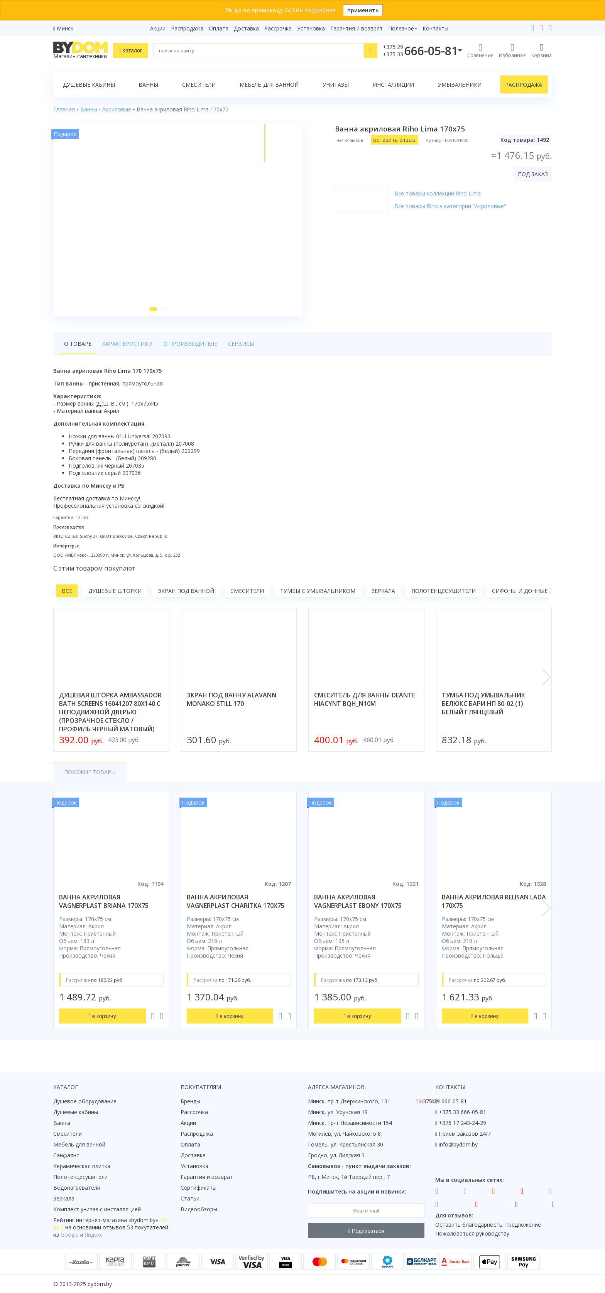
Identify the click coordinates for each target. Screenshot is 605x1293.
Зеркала (383, 590)
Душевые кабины (89, 84)
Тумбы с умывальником (317, 590)
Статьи (190, 1198)
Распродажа (187, 28)
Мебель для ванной (269, 84)
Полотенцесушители (443, 590)
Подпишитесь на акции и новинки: (357, 1191)
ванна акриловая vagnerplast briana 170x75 (104, 901)
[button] (153, 309)
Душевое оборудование (85, 1101)
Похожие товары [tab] (90, 772)
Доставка (246, 28)
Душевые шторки (115, 590)
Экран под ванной (186, 590)
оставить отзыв (394, 139)
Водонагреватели (76, 1187)
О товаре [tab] (77, 343)
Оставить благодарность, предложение (488, 1224)
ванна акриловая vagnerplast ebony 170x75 (358, 901)
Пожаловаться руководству (472, 1233)
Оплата (218, 28)
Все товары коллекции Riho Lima (437, 193)
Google (70, 1234)
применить (363, 10)
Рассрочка (278, 28)
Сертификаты (198, 1187)
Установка (311, 28)
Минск (65, 28)
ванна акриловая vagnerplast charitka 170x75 (235, 901)
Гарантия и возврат (356, 28)
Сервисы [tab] (241, 343)
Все (67, 590)
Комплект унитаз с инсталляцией (97, 1209)
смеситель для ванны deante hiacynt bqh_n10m (364, 699)
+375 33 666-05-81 (462, 1112)
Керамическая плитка (81, 1166)
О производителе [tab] (190, 343)
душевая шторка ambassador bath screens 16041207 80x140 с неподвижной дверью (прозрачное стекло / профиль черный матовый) (110, 712)
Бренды (190, 1101)
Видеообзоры (199, 1209)
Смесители (199, 84)
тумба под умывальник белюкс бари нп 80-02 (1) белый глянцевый (483, 703)
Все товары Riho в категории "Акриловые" (450, 206)
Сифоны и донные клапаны (533, 590)
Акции (158, 28)
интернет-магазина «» (117, 1220)
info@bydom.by (458, 1144)
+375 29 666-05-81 (443, 1101)
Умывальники (460, 84)
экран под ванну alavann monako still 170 (231, 699)
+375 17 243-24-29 (462, 1122)
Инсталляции (393, 84)
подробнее (319, 10)
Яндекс (94, 1234)
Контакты (435, 28)
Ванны (148, 84)
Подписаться (366, 1231)
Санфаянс (66, 1155)
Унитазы (336, 84)
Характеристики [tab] (127, 343)
